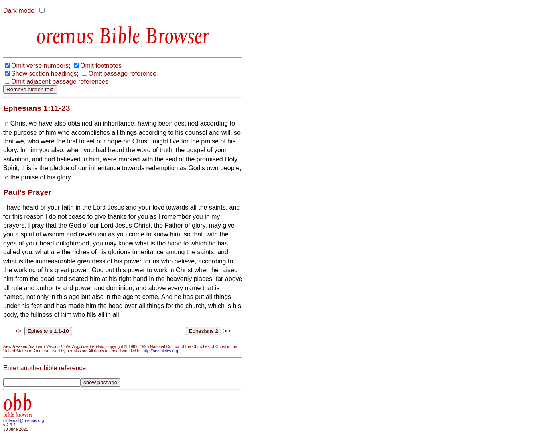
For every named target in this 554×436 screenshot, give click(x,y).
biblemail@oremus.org (23, 420)
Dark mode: (19, 10)
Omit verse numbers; (40, 65)
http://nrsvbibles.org (160, 351)
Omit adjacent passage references (59, 81)
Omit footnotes (101, 65)
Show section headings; (45, 73)
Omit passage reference (122, 73)
